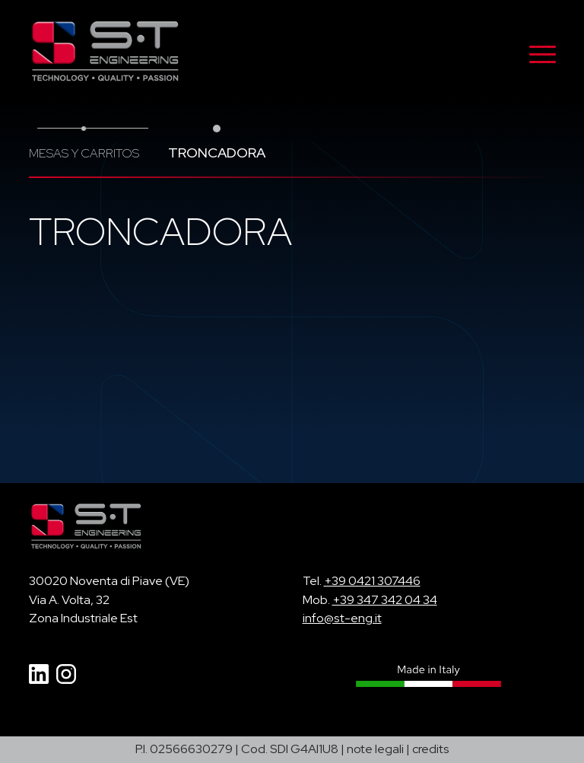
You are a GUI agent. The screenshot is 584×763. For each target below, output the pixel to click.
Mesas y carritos (84, 153)
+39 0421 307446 (372, 581)
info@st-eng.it (342, 618)
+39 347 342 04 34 (384, 600)
